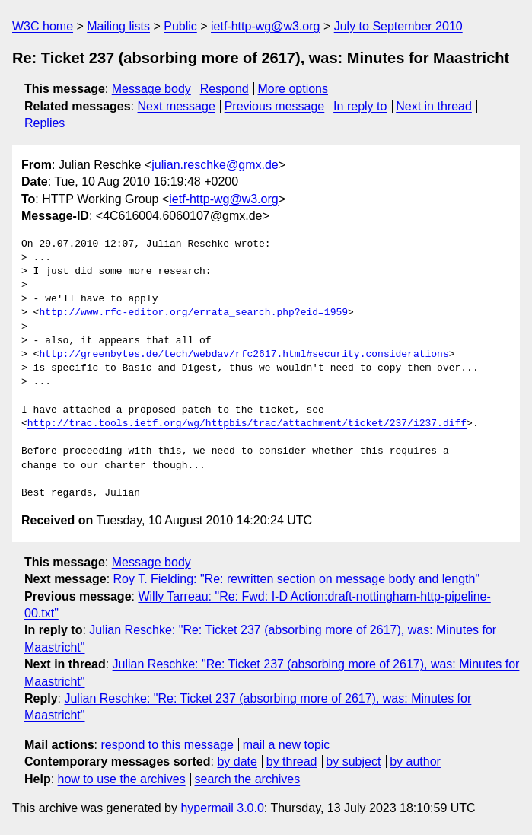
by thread (291, 761)
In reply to (360, 106)
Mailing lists (118, 26)
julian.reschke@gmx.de (215, 164)
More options (293, 88)
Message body (151, 88)
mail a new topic (286, 744)
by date (236, 761)
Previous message (275, 106)
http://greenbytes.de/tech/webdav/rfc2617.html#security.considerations (243, 355)
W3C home (42, 26)
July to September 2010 (398, 26)
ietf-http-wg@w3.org (265, 26)
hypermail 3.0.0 (221, 808)
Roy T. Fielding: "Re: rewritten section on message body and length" (296, 578)
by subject (353, 761)
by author (415, 761)
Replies (44, 122)
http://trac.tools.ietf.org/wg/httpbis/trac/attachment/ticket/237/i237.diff (247, 424)
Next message (176, 106)
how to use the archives (122, 779)
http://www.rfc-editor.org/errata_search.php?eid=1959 (193, 313)
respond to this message (166, 744)
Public (180, 26)
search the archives (248, 779)
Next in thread (434, 106)
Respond (224, 88)
